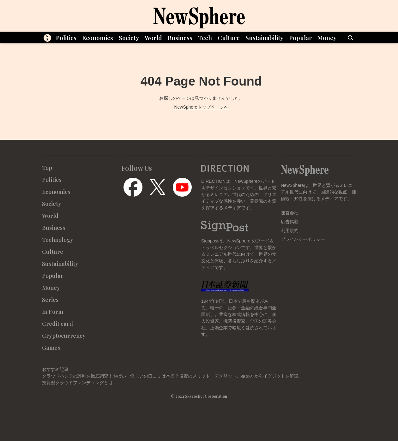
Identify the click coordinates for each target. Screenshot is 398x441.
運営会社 (289, 212)
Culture (229, 37)
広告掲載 (289, 221)
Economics (97, 37)
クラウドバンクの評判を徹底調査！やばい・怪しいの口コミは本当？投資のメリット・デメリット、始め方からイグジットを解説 (170, 375)
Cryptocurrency (64, 335)
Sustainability (264, 37)
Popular (300, 37)
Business (180, 37)
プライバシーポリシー (303, 239)
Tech (205, 37)
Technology (57, 239)
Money (326, 37)
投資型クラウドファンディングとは (77, 382)
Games (51, 347)
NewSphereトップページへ (201, 107)
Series (50, 299)
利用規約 (289, 230)
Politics (66, 37)
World (153, 37)
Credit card (57, 323)
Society (129, 37)
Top (47, 167)
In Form (52, 311)
